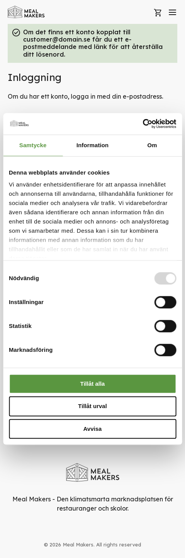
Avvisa (92, 428)
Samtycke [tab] (33, 145)
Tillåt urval (92, 406)
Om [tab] (152, 145)
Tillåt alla (92, 383)
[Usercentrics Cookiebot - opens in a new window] (142, 124)
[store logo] (26, 12)
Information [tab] (93, 145)
